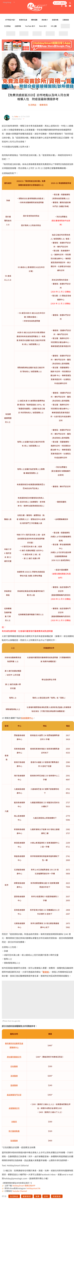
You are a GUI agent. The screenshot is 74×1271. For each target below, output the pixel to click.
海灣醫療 (14, 1075)
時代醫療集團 (14, 1131)
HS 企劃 (54, 26)
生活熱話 (7, 26)
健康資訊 (43, 104)
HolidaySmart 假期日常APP (23, 1185)
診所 (46, 1196)
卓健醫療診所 (14, 1108)
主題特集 (18, 26)
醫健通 (46, 971)
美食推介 (45, 20)
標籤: (5, 1196)
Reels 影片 (43, 26)
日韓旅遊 (65, 20)
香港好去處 (23, 20)
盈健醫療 (14, 1085)
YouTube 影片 (30, 26)
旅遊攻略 (55, 20)
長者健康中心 (27, 717)
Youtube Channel (19, 1191)
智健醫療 (14, 1140)
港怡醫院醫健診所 (14, 1056)
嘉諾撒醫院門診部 (14, 1094)
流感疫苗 (57, 1196)
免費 (37, 1196)
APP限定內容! (10, 20)
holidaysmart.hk (33, 1188)
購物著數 (34, 20)
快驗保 (14, 1121)
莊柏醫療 (14, 1066)
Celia (16, 116)
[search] (70, 3)
